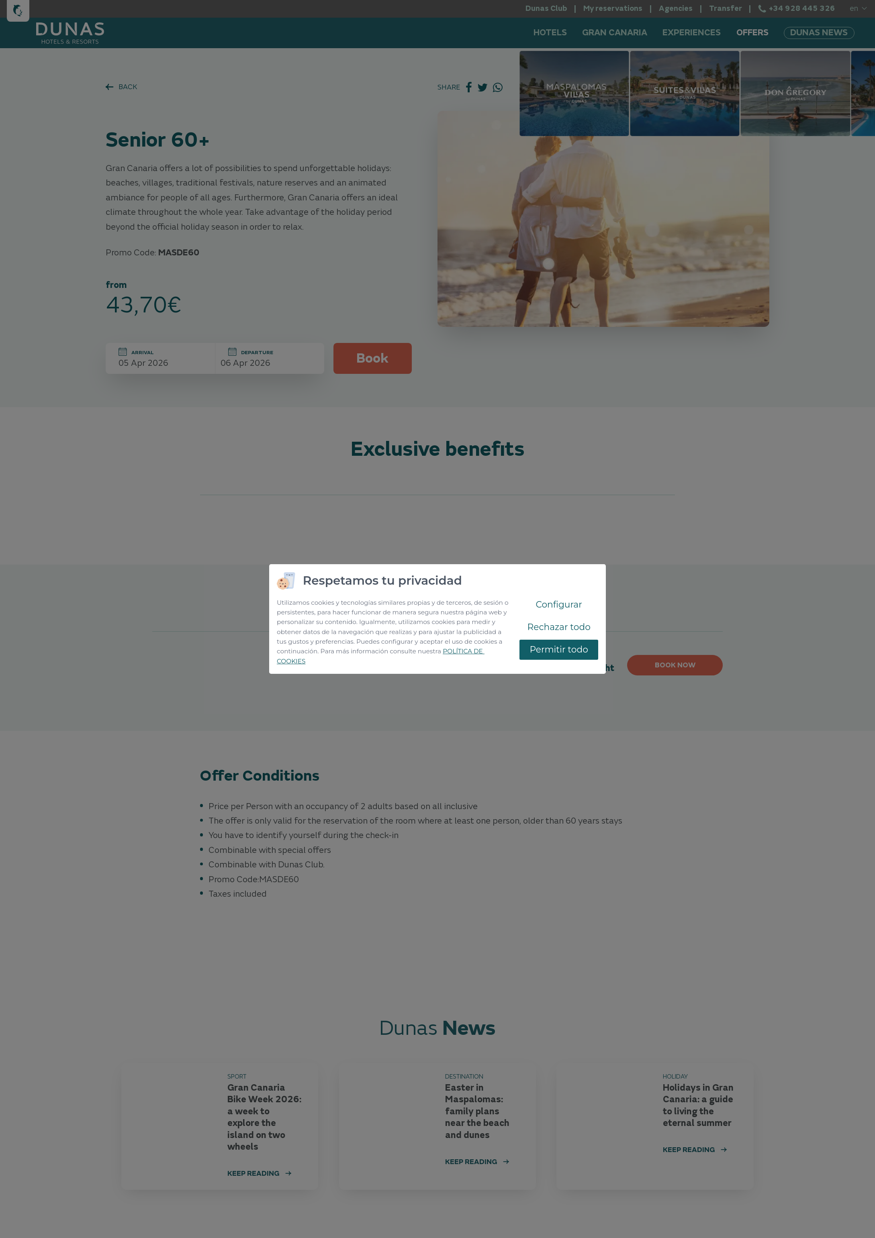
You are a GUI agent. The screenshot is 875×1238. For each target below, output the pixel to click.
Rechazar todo (559, 627)
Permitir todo (559, 649)
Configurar (559, 604)
